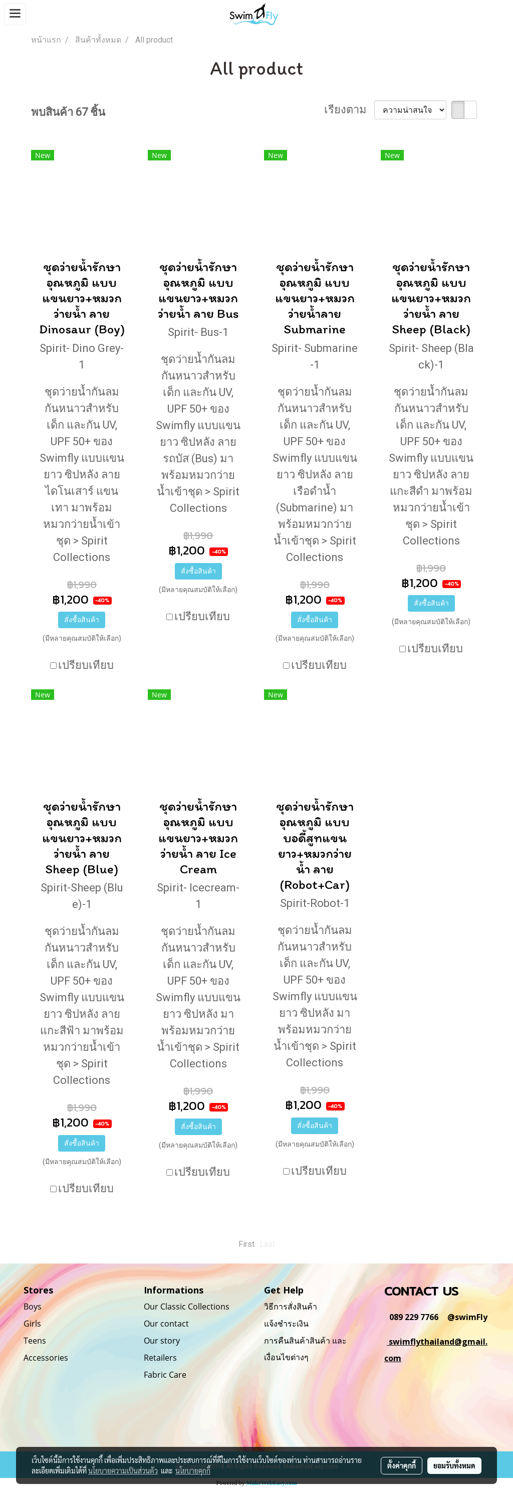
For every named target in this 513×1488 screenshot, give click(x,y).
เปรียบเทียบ (86, 665)
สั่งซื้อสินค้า (81, 620)
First (246, 1244)
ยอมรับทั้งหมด (454, 1465)
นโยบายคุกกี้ (192, 1470)
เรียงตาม (349, 109)
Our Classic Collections (186, 1306)
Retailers (160, 1357)
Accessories (46, 1357)
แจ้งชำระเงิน (286, 1323)
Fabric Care (165, 1374)
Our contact (166, 1323)
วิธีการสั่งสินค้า (290, 1306)
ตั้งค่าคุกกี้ (401, 1465)
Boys (33, 1306)
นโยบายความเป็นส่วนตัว (123, 1470)
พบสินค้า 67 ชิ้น (68, 112)
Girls (32, 1323)
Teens (35, 1340)
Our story (162, 1340)
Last (267, 1244)
